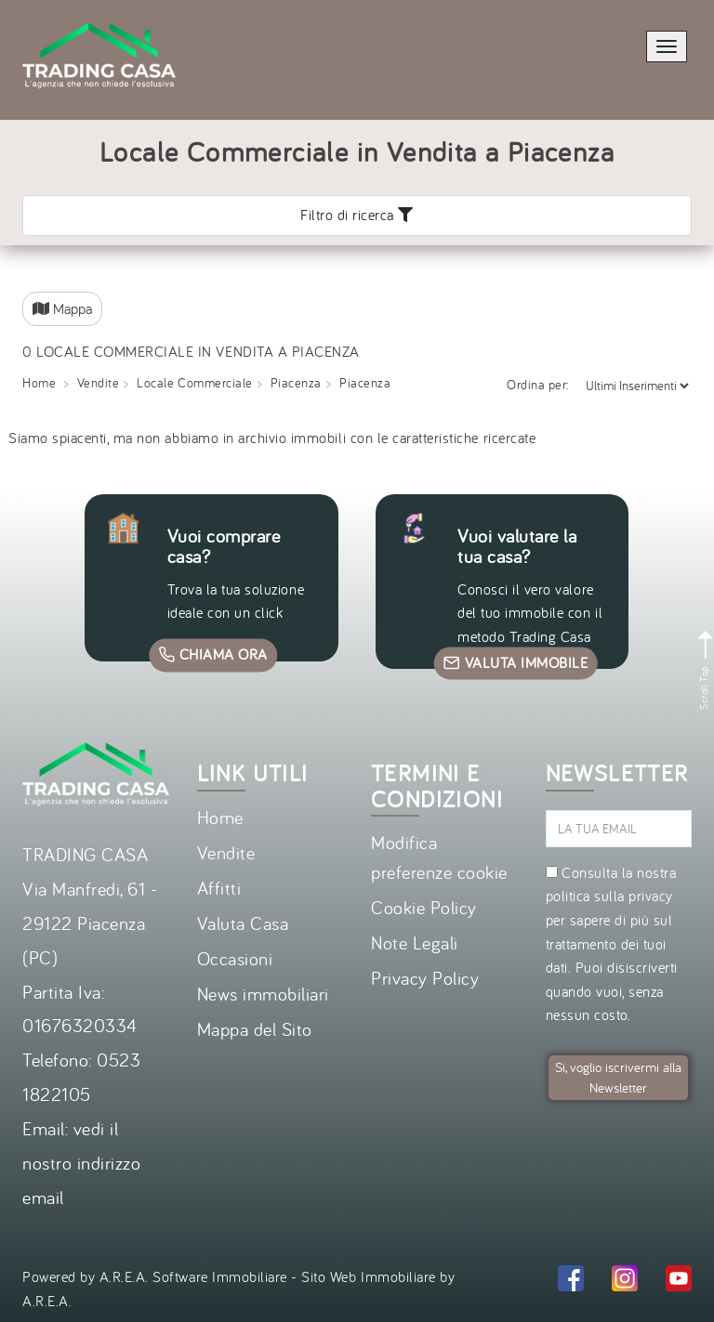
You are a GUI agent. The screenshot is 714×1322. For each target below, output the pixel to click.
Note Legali (414, 942)
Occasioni (235, 958)
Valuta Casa (243, 923)
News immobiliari (263, 993)
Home (220, 817)
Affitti (219, 887)
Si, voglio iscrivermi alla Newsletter (618, 1077)
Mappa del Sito (254, 1029)
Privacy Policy (425, 977)
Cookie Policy (424, 907)
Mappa (62, 308)
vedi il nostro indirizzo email (81, 1163)
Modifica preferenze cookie (439, 857)
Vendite (226, 852)
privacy (650, 895)
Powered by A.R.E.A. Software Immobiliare (154, 1276)
